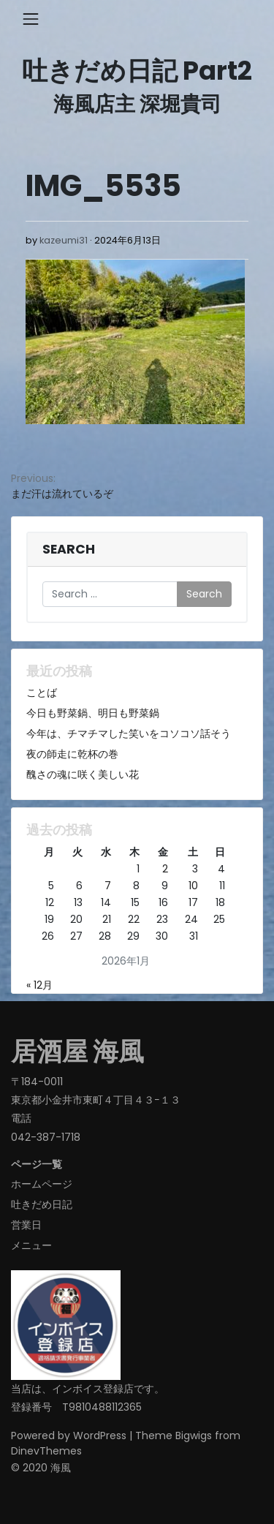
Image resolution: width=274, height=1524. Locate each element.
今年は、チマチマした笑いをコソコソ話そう (128, 733)
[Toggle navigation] (31, 19)
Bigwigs (193, 1435)
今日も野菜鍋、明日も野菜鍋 (92, 713)
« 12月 (39, 985)
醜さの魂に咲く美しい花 (82, 774)
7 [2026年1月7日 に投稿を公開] (107, 885)
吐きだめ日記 (41, 1204)
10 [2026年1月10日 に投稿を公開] (193, 885)
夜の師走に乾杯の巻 (72, 754)
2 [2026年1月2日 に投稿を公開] (165, 868)
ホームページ (41, 1184)
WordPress (99, 1435)
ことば (41, 692)
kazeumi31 (63, 240)
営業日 (26, 1225)
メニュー (31, 1245)
